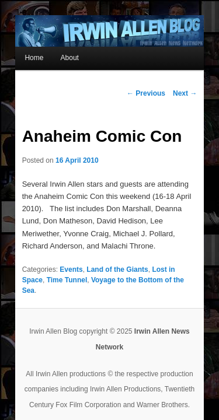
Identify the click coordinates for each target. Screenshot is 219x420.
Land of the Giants (103, 247)
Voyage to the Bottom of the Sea (88, 258)
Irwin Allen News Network (162, 299)
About (55, 48)
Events (57, 247)
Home (20, 48)
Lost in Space (160, 247)
